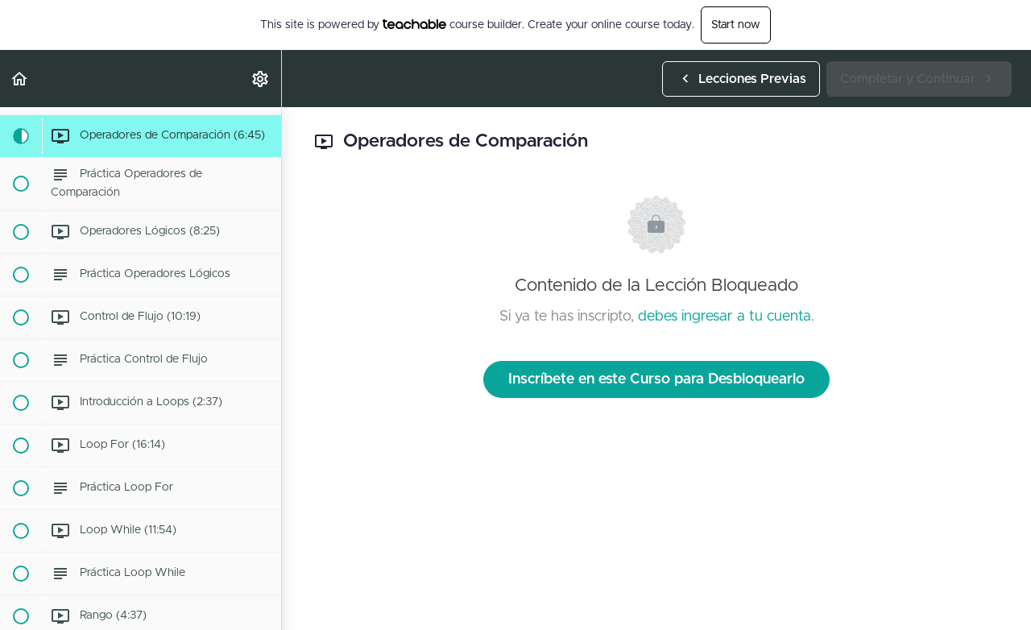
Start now (735, 25)
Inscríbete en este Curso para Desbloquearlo (656, 379)
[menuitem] (261, 78)
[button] (20, 78)
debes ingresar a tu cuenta (724, 316)
